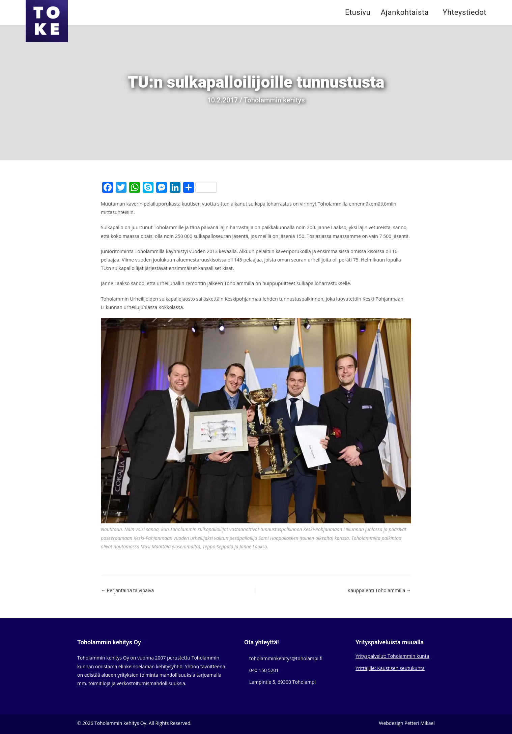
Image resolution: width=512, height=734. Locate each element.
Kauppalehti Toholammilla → (379, 590)
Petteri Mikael (419, 723)
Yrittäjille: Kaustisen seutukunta (390, 668)
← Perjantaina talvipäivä (127, 590)
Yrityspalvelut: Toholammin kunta (392, 656)
